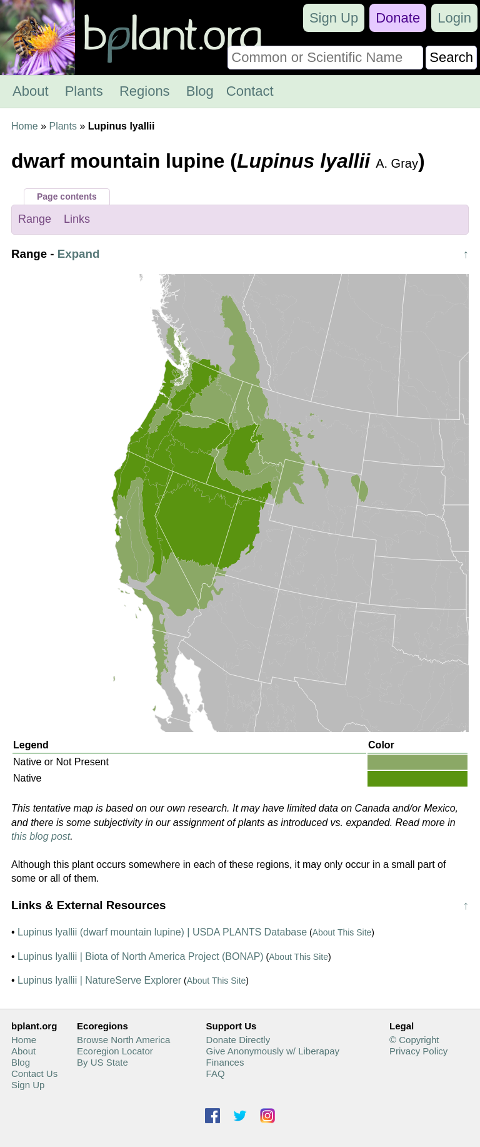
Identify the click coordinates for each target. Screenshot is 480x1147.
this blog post (40, 836)
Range (34, 219)
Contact (250, 91)
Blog (200, 91)
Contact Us (34, 1073)
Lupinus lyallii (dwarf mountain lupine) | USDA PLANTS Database (162, 932)
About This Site (342, 932)
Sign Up (333, 18)
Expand (79, 253)
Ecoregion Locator (115, 1051)
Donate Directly (238, 1039)
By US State (102, 1062)
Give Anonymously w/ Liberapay (272, 1051)
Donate (398, 18)
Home (24, 126)
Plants (84, 91)
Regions (144, 91)
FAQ (215, 1073)
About (30, 91)
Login (454, 18)
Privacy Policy (418, 1051)
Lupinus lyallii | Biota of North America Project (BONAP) (141, 956)
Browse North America (123, 1039)
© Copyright (414, 1039)
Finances (225, 1062)
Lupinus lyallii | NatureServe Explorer (99, 980)
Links (77, 219)
